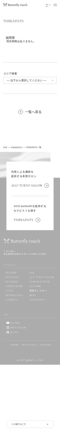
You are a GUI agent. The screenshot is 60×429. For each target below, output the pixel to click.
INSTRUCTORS (14, 295)
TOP (5, 147)
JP (47, 5)
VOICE (9, 290)
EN (49, 5)
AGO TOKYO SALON (41, 277)
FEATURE (10, 272)
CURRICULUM (14, 286)
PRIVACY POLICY (29, 345)
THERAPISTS (16, 147)
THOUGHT (12, 277)
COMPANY (14, 345)
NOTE (12, 332)
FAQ (31, 272)
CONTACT (11, 299)
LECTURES (11, 281)
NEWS (32, 295)
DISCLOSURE (45, 345)
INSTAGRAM (16, 327)
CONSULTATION (39, 281)
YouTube (13, 322)
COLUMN (35, 286)
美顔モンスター (38, 290)
